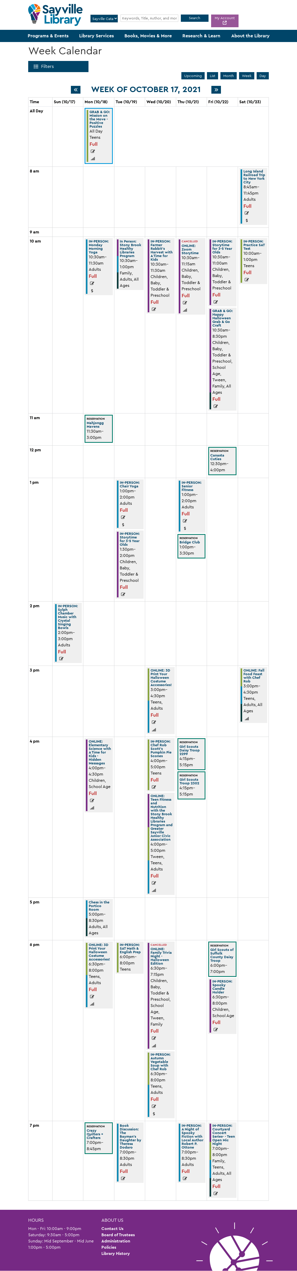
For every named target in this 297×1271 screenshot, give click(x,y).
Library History (115, 1253)
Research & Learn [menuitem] (201, 35)
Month (228, 75)
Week (246, 75)
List (212, 75)
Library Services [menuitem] (96, 35)
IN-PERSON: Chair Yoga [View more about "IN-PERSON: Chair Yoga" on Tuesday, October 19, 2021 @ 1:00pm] (130, 484)
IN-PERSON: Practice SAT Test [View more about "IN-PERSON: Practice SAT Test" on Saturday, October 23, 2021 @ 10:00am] (254, 244)
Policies (108, 1247)
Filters (48, 66)
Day (262, 75)
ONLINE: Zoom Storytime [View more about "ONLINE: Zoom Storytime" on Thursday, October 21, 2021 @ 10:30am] (190, 249)
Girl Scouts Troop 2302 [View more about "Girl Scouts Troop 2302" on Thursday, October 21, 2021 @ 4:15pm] (189, 781)
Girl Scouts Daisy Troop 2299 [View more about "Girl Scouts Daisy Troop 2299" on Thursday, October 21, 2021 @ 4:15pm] (190, 750)
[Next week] (216, 90)
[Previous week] (75, 90)
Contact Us (112, 1229)
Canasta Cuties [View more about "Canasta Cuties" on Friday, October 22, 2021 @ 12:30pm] (217, 457)
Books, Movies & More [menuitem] (148, 35)
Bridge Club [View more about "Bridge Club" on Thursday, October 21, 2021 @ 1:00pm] (190, 542)
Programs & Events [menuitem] (48, 35)
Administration (115, 1241)
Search (194, 17)
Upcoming (193, 75)
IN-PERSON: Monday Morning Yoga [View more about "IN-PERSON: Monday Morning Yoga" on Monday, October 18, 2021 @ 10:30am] (99, 246)
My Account (225, 17)
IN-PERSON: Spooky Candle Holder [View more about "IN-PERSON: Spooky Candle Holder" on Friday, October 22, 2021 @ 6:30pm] (222, 986)
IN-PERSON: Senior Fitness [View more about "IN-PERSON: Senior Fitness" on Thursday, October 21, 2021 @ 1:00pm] (192, 486)
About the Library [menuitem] (250, 35)
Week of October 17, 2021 (146, 89)
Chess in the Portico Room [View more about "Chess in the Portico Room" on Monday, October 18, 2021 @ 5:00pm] (99, 905)
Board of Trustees (118, 1235)
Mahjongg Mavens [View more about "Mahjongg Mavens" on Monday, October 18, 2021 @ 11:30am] (95, 424)
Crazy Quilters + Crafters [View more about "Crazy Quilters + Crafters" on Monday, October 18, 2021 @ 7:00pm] (95, 1134)
